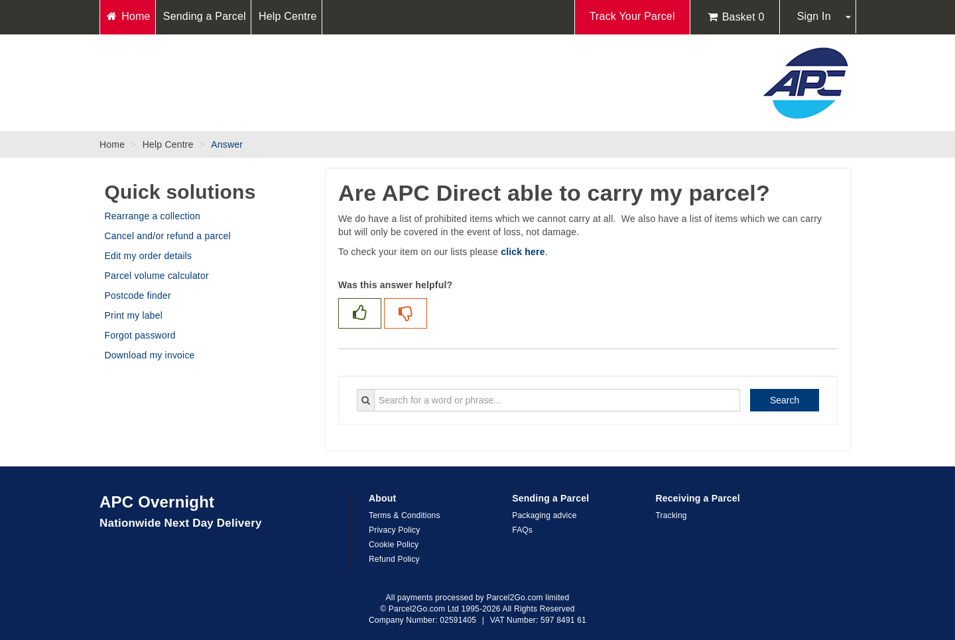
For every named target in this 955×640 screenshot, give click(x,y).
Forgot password (140, 335)
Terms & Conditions (404, 515)
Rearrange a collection (152, 216)
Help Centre (288, 16)
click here (523, 251)
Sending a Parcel (204, 16)
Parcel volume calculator (157, 275)
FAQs (522, 530)
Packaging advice (544, 515)
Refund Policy (394, 559)
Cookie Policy (393, 544)
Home (128, 16)
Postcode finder (138, 295)
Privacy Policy (394, 530)
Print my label (134, 315)
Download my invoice (150, 355)
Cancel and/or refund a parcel (168, 236)
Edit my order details (148, 255)
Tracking (671, 515)
